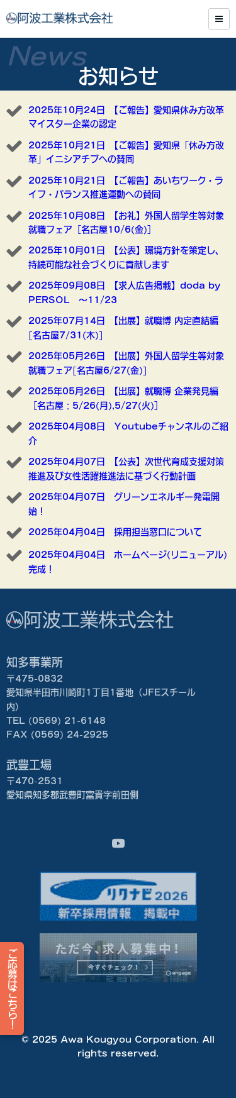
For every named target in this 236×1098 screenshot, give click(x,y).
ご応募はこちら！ (13, 988)
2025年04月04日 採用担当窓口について (115, 532)
